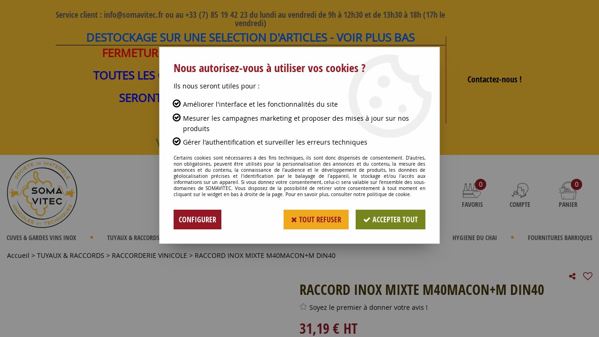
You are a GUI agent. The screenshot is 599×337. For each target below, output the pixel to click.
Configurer (197, 219)
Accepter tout (390, 219)
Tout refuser (316, 219)
